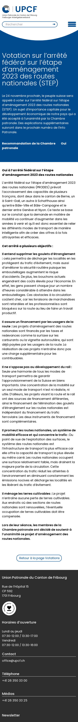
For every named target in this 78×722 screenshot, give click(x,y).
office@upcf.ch (13, 661)
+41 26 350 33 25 (14, 700)
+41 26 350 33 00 (14, 680)
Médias (8, 693)
